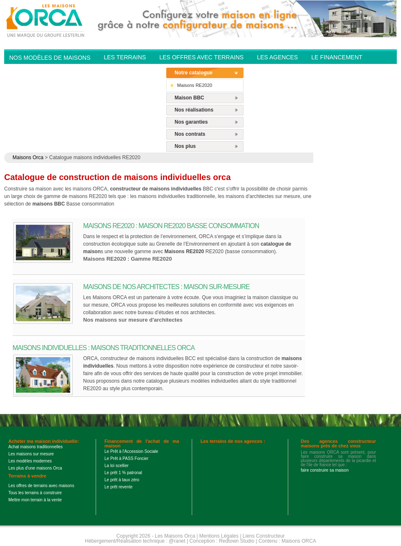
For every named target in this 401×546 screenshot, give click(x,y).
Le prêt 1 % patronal (123, 472)
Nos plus (185, 146)
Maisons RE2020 (194, 85)
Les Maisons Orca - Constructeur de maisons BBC (46, 20)
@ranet (177, 541)
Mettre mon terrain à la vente (35, 500)
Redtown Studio (236, 541)
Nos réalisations (194, 110)
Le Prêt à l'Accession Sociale (131, 451)
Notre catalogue (194, 73)
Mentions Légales (219, 536)
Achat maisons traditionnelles (35, 446)
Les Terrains (125, 57)
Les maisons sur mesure (31, 454)
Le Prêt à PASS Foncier (126, 458)
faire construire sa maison (325, 470)
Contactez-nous (131, 69)
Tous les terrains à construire (35, 492)
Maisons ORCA (299, 541)
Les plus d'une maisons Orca (35, 468)
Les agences (277, 57)
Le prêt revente (118, 487)
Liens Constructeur (264, 536)
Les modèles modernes (30, 461)
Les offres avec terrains (201, 57)
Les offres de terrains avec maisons (41, 485)
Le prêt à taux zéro (121, 479)
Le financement (336, 57)
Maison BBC (189, 98)
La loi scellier (116, 465)
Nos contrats (190, 134)
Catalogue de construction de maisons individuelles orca (117, 177)
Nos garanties (191, 122)
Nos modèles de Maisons (49, 57)
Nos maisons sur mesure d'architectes (133, 320)
